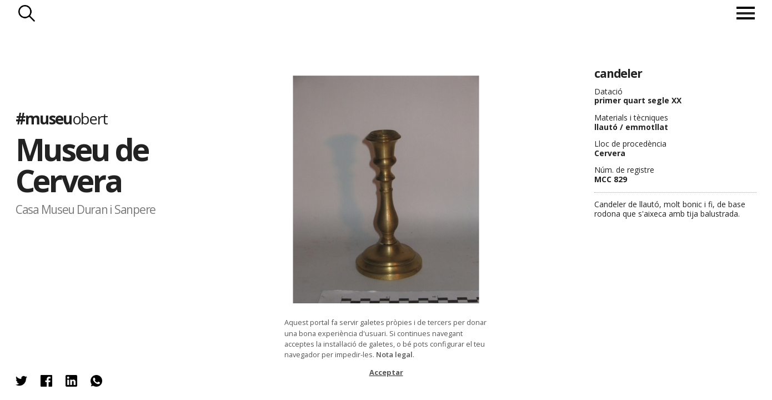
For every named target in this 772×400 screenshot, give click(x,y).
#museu (62, 117)
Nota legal (394, 354)
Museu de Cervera (82, 164)
